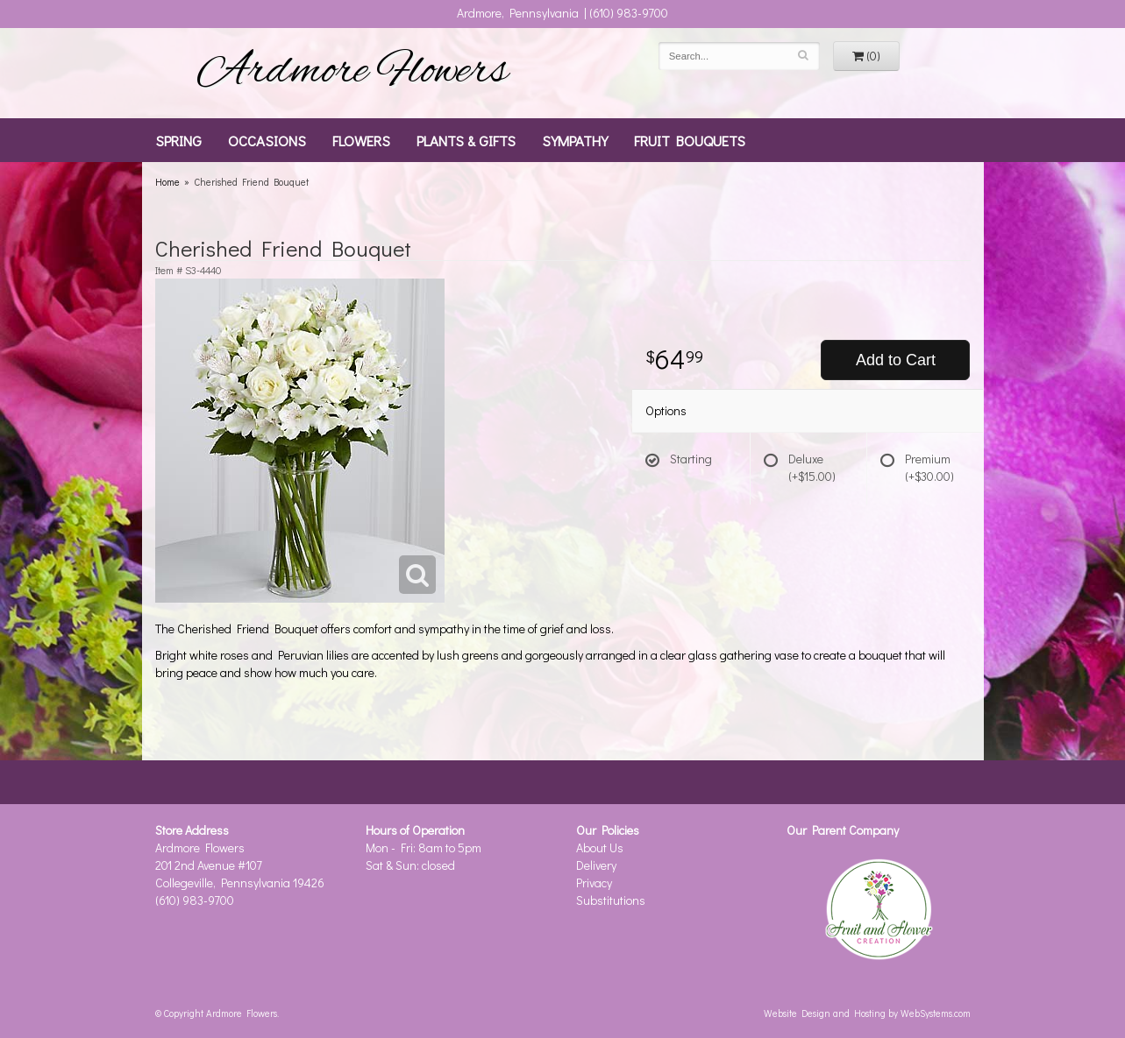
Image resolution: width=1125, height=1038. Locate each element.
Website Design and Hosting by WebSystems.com (867, 1013)
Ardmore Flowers (352, 73)
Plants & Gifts (466, 140)
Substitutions (610, 900)
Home (167, 181)
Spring (178, 140)
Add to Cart (896, 360)
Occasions (267, 140)
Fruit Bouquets (689, 140)
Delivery (596, 865)
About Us (599, 847)
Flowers (361, 140)
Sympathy (575, 140)
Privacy (594, 882)
